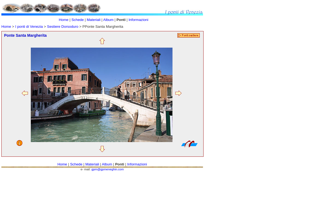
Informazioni (139, 20)
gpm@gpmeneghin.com (107, 169)
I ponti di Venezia (29, 26)
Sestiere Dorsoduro (63, 26)
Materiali (93, 20)
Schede (77, 20)
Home (6, 26)
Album (108, 20)
